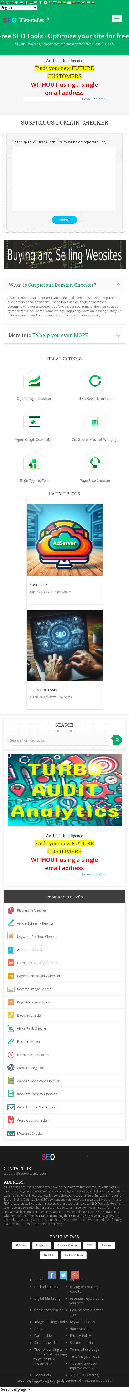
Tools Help (42, 1375)
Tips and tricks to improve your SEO (83, 1365)
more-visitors (80, 1328)
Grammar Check (29, 949)
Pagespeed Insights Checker (38, 976)
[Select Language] (18, 7)
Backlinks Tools (46, 1286)
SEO (89, 1245)
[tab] (64, 285)
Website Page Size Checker (38, 1107)
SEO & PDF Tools (43, 689)
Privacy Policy (80, 1335)
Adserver (76, 1279)
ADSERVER (38, 584)
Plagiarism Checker (31, 910)
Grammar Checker (67, 1245)
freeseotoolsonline (48, 1310)
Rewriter (106, 1245)
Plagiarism (41, 1245)
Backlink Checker (30, 1015)
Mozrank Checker (30, 1133)
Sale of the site (45, 1342)
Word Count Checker (33, 1120)
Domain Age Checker (33, 1054)
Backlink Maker (28, 1041)
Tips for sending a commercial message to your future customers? (50, 1356)
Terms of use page (84, 1349)
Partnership (43, 1335)
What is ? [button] (52, 285)
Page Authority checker (35, 1002)
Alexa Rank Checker (32, 1028)
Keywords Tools (82, 1321)
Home (39, 1279)
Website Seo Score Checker (38, 1081)
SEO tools (20, 1245)
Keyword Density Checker (37, 1094)
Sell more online (82, 1342)
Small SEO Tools (73, 1255)
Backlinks (49, 1255)
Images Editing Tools (50, 1321)
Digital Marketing (47, 1298)
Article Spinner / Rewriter (36, 923)
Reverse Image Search (34, 989)
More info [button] (48, 335)
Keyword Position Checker (37, 936)
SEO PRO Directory (84, 1375)
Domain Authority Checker (37, 962)
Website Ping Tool (31, 1067)
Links (38, 1328)
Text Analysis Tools (85, 1356)
